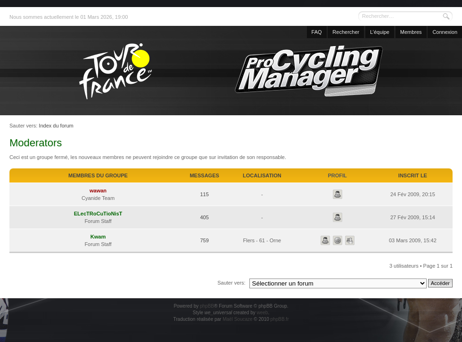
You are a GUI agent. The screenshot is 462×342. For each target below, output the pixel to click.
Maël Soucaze (237, 319)
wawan (98, 190)
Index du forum (56, 125)
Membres (411, 32)
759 (204, 240)
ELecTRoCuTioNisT (98, 213)
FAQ (317, 32)
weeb (262, 312)
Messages (204, 175)
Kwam (98, 236)
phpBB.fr (280, 319)
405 (204, 217)
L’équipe (379, 32)
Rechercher (345, 32)
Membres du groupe (98, 175)
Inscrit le (412, 175)
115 (204, 194)
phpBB (207, 306)
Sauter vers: (231, 283)
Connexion (444, 32)
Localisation (262, 175)
